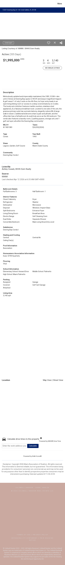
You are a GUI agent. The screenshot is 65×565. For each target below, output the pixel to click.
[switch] (49, 42)
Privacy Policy (40, 534)
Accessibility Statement (25, 538)
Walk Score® (37, 456)
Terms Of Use (24, 534)
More (59, 3)
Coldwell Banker (24, 487)
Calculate (33, 446)
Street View (58, 380)
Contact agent (8, 42)
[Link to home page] (4, 3)
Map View (47, 380)
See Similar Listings (52, 68)
